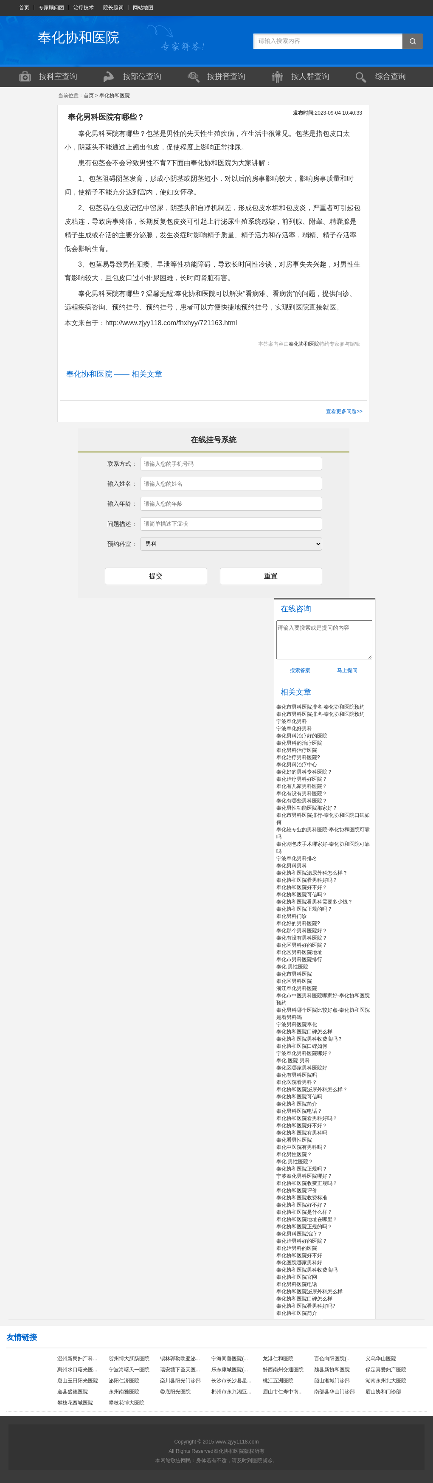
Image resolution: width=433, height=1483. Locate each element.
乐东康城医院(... (229, 1370)
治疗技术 (83, 8)
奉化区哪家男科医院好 (301, 1068)
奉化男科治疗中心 (296, 765)
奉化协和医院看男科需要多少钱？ (314, 902)
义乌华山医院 (381, 1359)
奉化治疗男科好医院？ (301, 779)
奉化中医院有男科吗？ (301, 1147)
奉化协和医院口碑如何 (301, 1046)
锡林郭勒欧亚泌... (180, 1359)
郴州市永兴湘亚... (231, 1392)
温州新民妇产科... (77, 1359)
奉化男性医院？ (294, 1154)
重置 (271, 576)
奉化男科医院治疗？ (299, 1234)
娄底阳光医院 (175, 1392)
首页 (24, 8)
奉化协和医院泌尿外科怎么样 (309, 1291)
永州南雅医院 (124, 1392)
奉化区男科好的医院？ (301, 945)
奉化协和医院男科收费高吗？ (309, 1039)
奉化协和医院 (78, 37)
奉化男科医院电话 (296, 1284)
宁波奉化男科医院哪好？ (304, 1053)
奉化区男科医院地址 (299, 952)
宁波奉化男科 (291, 721)
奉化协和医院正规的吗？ (304, 909)
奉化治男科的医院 (296, 1248)
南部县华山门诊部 (334, 1392)
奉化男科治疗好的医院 (301, 736)
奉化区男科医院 (294, 981)
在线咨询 (296, 609)
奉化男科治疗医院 (296, 750)
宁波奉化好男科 (294, 729)
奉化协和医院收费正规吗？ (306, 1183)
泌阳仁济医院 (124, 1381)
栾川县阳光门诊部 (180, 1381)
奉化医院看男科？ (296, 1082)
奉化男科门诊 (291, 916)
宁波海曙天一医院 (129, 1370)
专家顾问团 (51, 8)
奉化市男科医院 (294, 974)
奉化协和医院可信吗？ (301, 895)
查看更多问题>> (344, 411)
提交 (156, 576)
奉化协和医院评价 (296, 1190)
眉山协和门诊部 (383, 1392)
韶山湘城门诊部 (332, 1381)
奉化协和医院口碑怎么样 (304, 1032)
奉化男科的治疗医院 (299, 743)
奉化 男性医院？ (294, 1162)
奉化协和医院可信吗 (299, 1097)
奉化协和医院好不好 (299, 1255)
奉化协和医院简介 (296, 1104)
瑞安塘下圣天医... (180, 1370)
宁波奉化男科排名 (296, 858)
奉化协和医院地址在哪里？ (306, 1219)
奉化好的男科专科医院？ (304, 772)
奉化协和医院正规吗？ (301, 1169)
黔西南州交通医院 (283, 1370)
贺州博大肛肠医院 (129, 1359)
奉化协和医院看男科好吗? (305, 1306)
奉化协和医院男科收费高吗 (306, 1270)
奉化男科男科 (291, 866)
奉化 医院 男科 (293, 1061)
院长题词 (113, 8)
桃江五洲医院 (278, 1381)
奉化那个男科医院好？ (301, 931)
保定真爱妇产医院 (386, 1370)
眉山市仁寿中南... (283, 1392)
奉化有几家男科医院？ (301, 786)
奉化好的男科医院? (298, 923)
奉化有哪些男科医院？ (301, 801)
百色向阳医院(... (332, 1359)
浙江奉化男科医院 (296, 988)
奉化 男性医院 (292, 967)
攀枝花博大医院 (126, 1403)
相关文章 (296, 692)
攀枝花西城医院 (75, 1403)
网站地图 (143, 8)
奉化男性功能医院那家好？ (306, 808)
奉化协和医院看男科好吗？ (306, 880)
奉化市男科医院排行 (299, 959)
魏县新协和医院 (332, 1370)
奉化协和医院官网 (296, 1277)
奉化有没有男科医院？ (301, 793)
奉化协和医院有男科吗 (301, 1133)
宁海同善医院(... (229, 1359)
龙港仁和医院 (278, 1359)
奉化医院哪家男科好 (299, 1263)
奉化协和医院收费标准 (301, 1198)
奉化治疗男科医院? (298, 757)
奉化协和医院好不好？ (301, 887)
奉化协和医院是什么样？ (304, 1212)
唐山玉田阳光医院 (77, 1381)
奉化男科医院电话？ (299, 1111)
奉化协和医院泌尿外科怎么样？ (312, 873)
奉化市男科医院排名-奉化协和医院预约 (320, 707)
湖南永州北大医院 (386, 1381)
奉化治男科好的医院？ (301, 1241)
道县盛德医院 (72, 1392)
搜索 (412, 41)
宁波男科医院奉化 (296, 1024)
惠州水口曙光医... (77, 1370)
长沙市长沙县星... (231, 1381)
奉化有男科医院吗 (296, 1075)
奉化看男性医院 (294, 1140)
